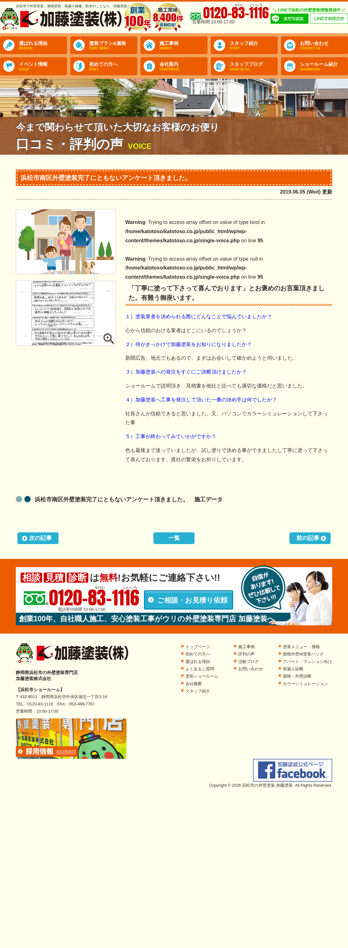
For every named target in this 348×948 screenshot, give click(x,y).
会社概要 (193, 683)
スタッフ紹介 (254, 45)
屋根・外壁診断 (297, 676)
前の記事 (307, 538)
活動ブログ (248, 661)
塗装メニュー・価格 (301, 646)
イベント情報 (43, 66)
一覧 (174, 538)
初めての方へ (113, 66)
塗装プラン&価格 (113, 45)
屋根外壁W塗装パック (303, 654)
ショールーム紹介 (324, 66)
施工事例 (183, 45)
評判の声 (246, 654)
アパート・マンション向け (307, 661)
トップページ (197, 646)
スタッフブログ (254, 66)
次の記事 (40, 538)
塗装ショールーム (201, 676)
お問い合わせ (324, 45)
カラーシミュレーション (305, 683)
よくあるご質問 (199, 668)
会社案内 (183, 66)
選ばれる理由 (43, 45)
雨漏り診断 (293, 668)
